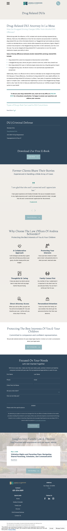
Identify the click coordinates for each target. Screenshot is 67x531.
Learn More (33, 157)
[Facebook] (45, 499)
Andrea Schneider (18, 503)
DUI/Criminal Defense (18, 513)
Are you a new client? (13, 391)
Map (49, 489)
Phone (8, 380)
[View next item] (35, 211)
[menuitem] (33, 128)
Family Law (18, 506)
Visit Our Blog (33, 471)
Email (35, 380)
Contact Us (18, 516)
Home (18, 499)
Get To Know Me (33, 348)
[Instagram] (53, 499)
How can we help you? (13, 396)
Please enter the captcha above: (16, 408)
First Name (10, 375)
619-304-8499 (18, 491)
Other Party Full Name (13, 386)
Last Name (37, 375)
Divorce (18, 509)
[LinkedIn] (49, 499)
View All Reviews (33, 218)
